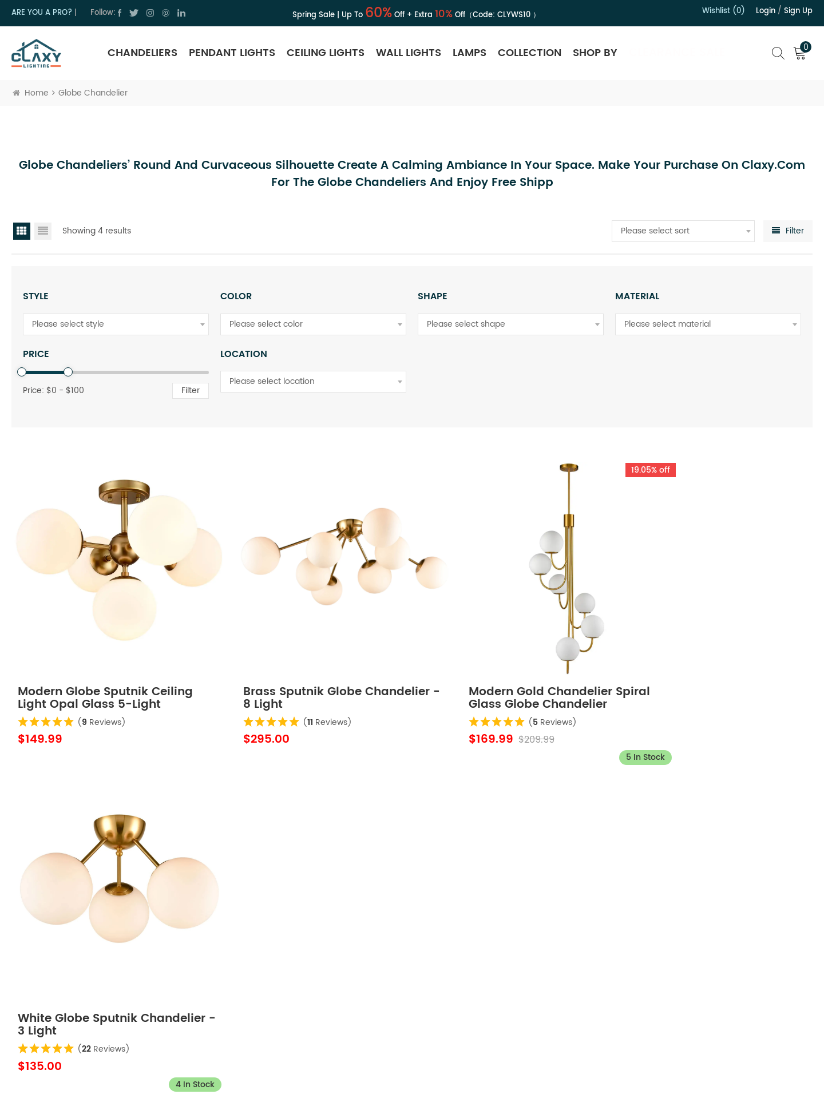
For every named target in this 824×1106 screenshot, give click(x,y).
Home (31, 93)
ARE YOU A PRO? (41, 13)
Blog (298, 1012)
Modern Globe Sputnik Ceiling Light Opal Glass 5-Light (105, 675)
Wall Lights (408, 53)
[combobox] (683, 231)
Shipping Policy (486, 951)
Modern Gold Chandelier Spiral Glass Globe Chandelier (511, 675)
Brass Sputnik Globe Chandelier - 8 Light (280, 675)
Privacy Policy (315, 972)
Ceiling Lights (326, 53)
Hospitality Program (495, 992)
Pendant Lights (232, 53)
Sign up (798, 11)
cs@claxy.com (61, 986)
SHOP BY (595, 53)
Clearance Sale (677, 52)
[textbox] (683, 231)
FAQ (465, 1032)
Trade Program (486, 972)
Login (765, 11)
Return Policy (482, 931)
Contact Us (311, 951)
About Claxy (312, 931)
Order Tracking (486, 1012)
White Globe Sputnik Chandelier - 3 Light (686, 675)
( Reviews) (102, 699)
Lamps (469, 53)
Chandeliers (142, 53)
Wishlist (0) (723, 11)
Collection (529, 53)
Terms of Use (314, 992)
